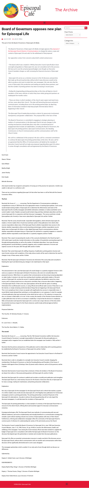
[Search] (86, 28)
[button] (44, 22)
